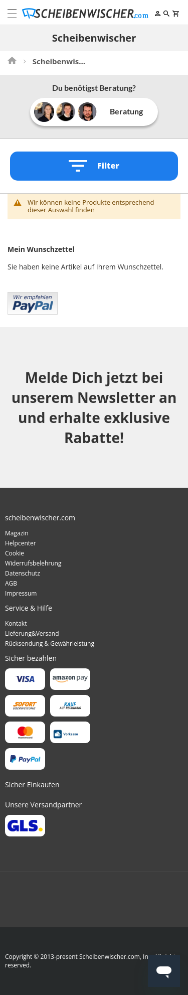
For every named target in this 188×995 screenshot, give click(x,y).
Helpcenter (20, 543)
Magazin (17, 533)
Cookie (14, 553)
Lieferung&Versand (32, 633)
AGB (11, 583)
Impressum (21, 593)
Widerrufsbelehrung (33, 563)
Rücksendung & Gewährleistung (49, 643)
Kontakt (16, 623)
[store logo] (87, 13)
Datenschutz (22, 573)
